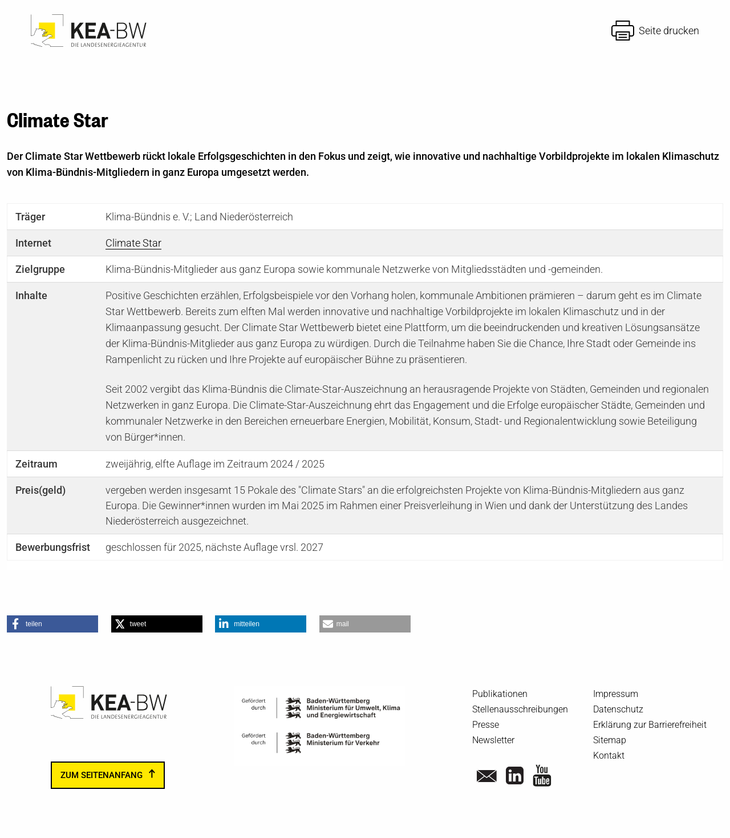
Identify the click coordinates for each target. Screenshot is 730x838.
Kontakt (608, 755)
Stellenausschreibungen (520, 709)
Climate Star (133, 243)
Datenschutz (618, 709)
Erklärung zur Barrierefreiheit (650, 724)
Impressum (615, 693)
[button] (52, 623)
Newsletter (493, 740)
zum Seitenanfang (101, 775)
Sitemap (609, 740)
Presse (485, 724)
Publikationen (500, 693)
